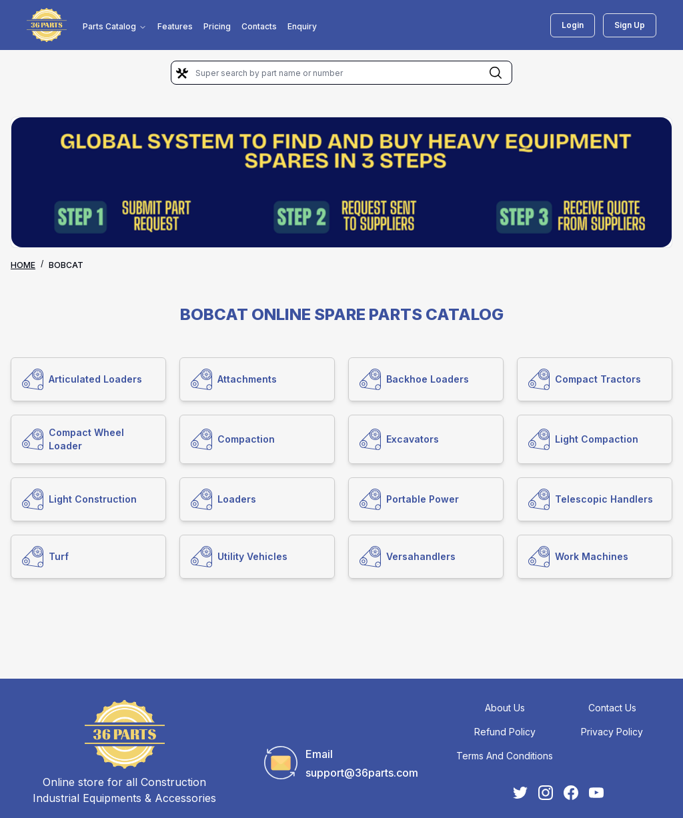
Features (175, 26)
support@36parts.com (361, 772)
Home (23, 265)
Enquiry (302, 26)
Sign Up (629, 25)
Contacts (259, 26)
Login (573, 25)
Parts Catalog (115, 26)
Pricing (217, 26)
